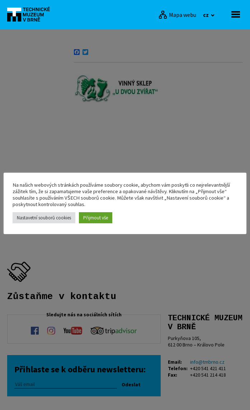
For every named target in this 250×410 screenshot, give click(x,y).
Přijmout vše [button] (95, 218)
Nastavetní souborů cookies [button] (44, 218)
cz (206, 14)
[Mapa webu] (177, 14)
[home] (30, 14)
